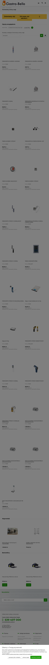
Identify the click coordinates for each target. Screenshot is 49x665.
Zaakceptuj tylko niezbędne (14, 657)
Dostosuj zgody (26, 657)
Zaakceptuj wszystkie (35, 657)
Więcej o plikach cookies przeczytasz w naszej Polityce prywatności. (17, 654)
